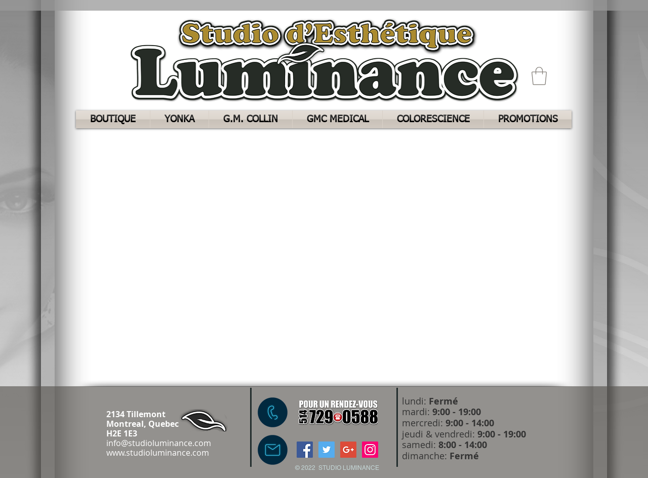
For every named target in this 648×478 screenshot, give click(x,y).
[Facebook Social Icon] (305, 450)
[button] (539, 76)
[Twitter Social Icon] (326, 450)
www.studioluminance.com (157, 452)
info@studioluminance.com (158, 443)
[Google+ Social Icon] (348, 450)
